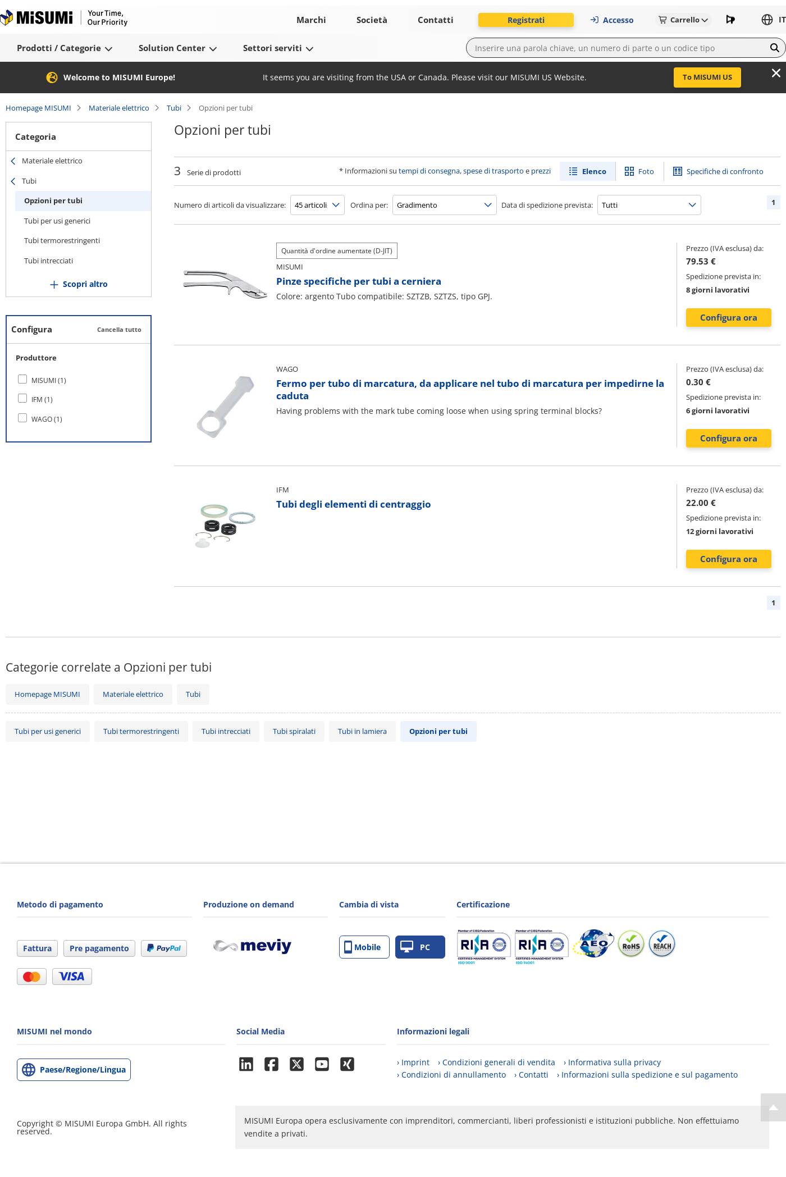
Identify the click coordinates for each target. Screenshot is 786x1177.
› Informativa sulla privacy (612, 1062)
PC (415, 947)
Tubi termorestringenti (62, 240)
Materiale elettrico (119, 108)
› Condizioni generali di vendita (496, 1062)
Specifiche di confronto (725, 171)
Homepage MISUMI (38, 108)
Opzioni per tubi (53, 200)
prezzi (541, 171)
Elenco (594, 171)
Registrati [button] (526, 20)
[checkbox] (78, 380)
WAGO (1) (46, 419)
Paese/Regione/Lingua (83, 1069)
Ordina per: (369, 205)
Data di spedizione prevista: (547, 205)
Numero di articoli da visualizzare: (230, 205)
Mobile (362, 947)
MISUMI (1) (48, 380)
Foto (646, 171)
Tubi (174, 108)
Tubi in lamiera (362, 731)
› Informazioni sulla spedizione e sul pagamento (647, 1074)
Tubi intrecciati (48, 261)
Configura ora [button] (728, 317)
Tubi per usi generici (57, 221)
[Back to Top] (773, 1107)
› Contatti (531, 1074)
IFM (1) (42, 399)
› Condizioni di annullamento (451, 1074)
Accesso (612, 20)
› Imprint (413, 1062)
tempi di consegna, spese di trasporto (461, 171)
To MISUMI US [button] (707, 77)
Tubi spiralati (294, 731)
